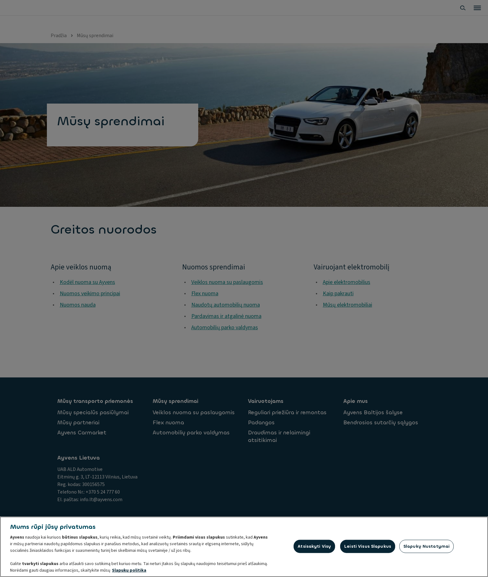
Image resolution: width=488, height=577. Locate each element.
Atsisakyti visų (314, 547)
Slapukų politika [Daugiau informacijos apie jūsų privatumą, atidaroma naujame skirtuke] (129, 571)
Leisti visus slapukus (367, 547)
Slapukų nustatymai (426, 547)
